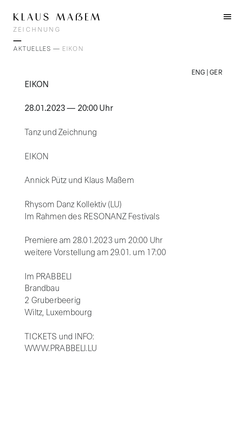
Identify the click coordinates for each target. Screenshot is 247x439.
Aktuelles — (37, 49)
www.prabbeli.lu (61, 348)
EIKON (72, 49)
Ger (215, 72)
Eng (198, 72)
